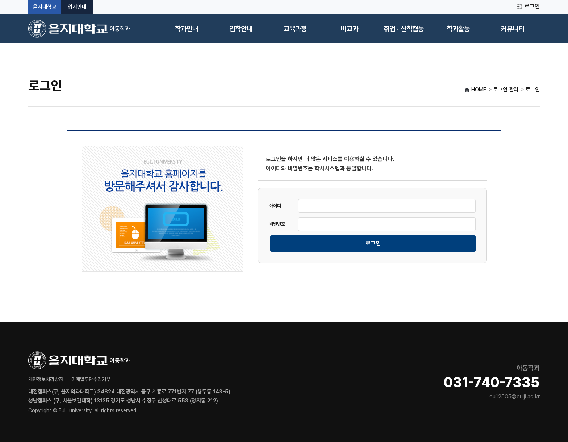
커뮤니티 (512, 29)
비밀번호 (277, 224)
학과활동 (458, 29)
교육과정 (295, 29)
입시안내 (77, 7)
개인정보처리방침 (45, 379)
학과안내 (186, 29)
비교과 (349, 29)
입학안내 (240, 29)
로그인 (532, 6)
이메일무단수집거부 (90, 379)
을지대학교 (45, 7)
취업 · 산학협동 (404, 29)
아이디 (275, 205)
